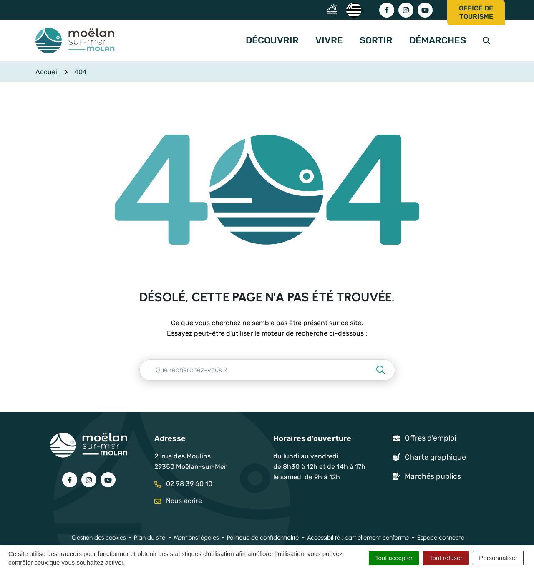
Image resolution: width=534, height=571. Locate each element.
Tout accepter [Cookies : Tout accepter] (394, 557)
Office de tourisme (476, 12)
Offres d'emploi (430, 438)
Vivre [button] (329, 40)
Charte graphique (435, 457)
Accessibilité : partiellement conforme (358, 537)
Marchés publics (433, 476)
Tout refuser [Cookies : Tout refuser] (445, 557)
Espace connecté (440, 537)
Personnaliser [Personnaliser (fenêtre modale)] (498, 557)
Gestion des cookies (99, 537)
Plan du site (149, 537)
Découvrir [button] (272, 40)
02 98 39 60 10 (183, 484)
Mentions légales (196, 537)
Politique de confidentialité (263, 537)
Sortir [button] (376, 40)
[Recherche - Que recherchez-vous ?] (257, 370)
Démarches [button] (437, 40)
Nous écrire (178, 501)
